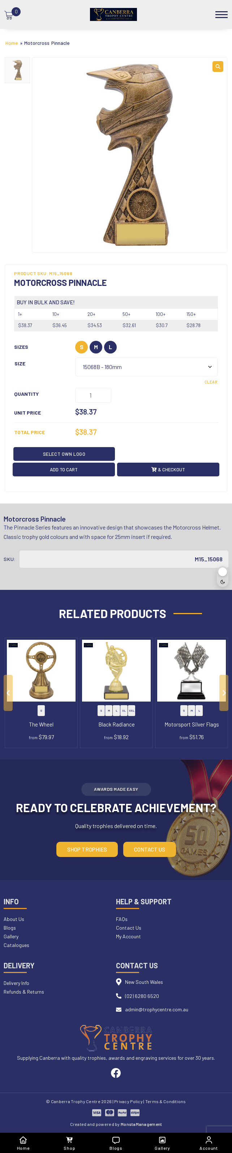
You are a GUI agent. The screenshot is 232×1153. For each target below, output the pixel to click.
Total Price (29, 432)
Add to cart (64, 469)
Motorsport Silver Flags (191, 724)
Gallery (11, 936)
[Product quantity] (93, 395)
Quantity (26, 394)
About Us (14, 919)
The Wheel (41, 724)
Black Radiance (116, 724)
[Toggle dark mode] (222, 576)
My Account (128, 936)
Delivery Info (16, 983)
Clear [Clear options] (211, 382)
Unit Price (27, 413)
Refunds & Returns (24, 992)
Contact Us (149, 849)
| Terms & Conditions (164, 1101)
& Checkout (168, 469)
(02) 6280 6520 (142, 996)
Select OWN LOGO (64, 454)
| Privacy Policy (128, 1101)
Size (19, 363)
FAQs (122, 919)
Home (11, 43)
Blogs (10, 928)
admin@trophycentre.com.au (156, 1009)
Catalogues (16, 945)
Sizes (21, 347)
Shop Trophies (87, 849)
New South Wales (144, 982)
